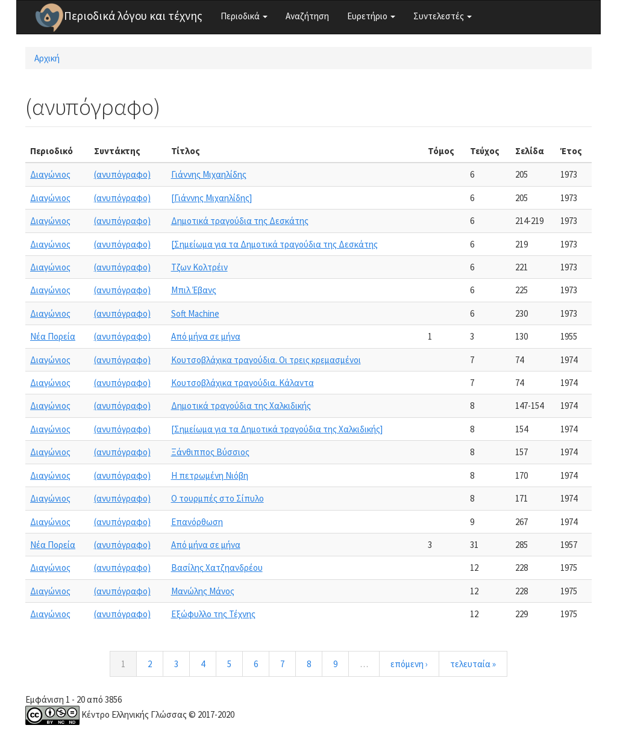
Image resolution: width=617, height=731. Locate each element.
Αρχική (47, 58)
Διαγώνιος (50, 174)
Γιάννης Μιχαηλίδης (208, 174)
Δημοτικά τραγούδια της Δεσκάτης (239, 220)
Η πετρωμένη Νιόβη (209, 475)
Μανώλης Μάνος (202, 591)
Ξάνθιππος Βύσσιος (210, 452)
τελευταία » (473, 664)
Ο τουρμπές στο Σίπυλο (217, 498)
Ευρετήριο (371, 16)
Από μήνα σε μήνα (205, 336)
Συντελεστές (442, 16)
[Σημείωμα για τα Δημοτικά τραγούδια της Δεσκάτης (274, 244)
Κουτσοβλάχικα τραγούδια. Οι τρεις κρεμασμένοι (266, 360)
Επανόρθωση (197, 521)
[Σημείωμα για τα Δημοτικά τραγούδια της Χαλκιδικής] (277, 429)
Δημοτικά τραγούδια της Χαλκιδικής (241, 405)
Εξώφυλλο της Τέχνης (213, 614)
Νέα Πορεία (52, 336)
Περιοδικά (244, 16)
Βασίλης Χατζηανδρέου (217, 567)
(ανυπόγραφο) (122, 174)
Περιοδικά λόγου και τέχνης (133, 15)
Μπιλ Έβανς (193, 290)
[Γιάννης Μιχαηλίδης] (211, 198)
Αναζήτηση (307, 16)
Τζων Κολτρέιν (199, 267)
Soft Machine (195, 313)
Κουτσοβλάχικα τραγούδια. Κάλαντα (242, 382)
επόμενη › (409, 664)
